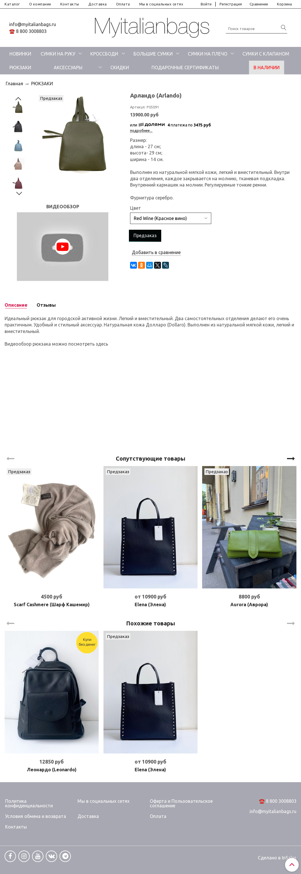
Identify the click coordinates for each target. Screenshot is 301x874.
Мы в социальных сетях (161, 4)
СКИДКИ (119, 67)
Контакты (69, 4)
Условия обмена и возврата (35, 816)
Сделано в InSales (277, 857)
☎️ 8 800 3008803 (28, 31)
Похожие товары (150, 623)
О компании (40, 4)
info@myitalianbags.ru (32, 24)
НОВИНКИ (20, 53)
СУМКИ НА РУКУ (58, 53)
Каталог (12, 4)
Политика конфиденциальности (29, 803)
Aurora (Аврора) (249, 604)
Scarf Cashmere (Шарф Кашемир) (52, 604)
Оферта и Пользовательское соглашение (181, 803)
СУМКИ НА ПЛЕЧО (207, 53)
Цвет (135, 208)
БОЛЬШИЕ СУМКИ (153, 53)
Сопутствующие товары (150, 458)
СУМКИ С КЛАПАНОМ (265, 53)
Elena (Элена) (150, 604)
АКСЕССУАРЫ (68, 67)
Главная (14, 83)
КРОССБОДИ (104, 53)
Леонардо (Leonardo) (52, 769)
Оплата (123, 4)
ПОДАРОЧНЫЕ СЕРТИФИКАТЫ (185, 67)
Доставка (97, 4)
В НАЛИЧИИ (267, 67)
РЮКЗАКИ (20, 67)
